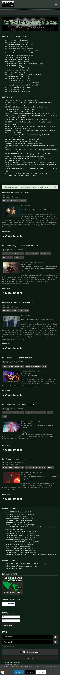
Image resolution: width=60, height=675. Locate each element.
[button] (4, 236)
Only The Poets (45, 254)
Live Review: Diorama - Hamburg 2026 (17, 459)
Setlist (17, 254)
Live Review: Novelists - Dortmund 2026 (18, 405)
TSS (4, 416)
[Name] (11, 616)
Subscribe (8, 625)
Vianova (50, 413)
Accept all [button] (18, 672)
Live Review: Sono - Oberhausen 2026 (17, 358)
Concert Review (8, 254)
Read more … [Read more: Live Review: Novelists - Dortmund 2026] (6, 445)
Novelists (42, 413)
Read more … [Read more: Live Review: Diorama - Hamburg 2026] (6, 494)
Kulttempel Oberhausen (33, 366)
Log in (30, 658)
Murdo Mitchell (7, 257)
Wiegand (50, 467)
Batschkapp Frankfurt (32, 254)
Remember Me (9, 646)
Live (22, 254)
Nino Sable (14, 201)
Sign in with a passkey (30, 652)
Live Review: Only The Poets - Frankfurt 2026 (20, 246)
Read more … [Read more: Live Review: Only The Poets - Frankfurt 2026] (6, 288)
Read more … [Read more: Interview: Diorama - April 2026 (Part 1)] (6, 344)
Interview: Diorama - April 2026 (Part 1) (17, 302)
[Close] (55, 186)
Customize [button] (41, 672)
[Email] (11, 620)
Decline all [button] (29, 672)
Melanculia (23, 201)
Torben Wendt (23, 310)
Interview (6, 201)
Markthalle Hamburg (39, 467)
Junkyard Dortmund (32, 413)
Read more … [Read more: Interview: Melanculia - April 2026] (6, 232)
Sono (44, 366)
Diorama (14, 310)
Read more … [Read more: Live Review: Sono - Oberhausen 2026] (6, 391)
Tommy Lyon (19, 257)
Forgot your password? (12, 662)
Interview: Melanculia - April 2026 (15, 192)
